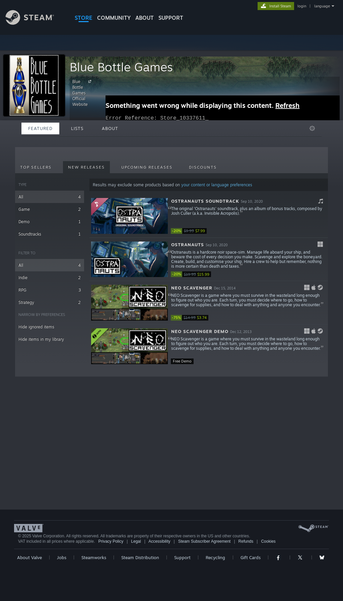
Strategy (49, 302)
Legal (136, 541)
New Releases (86, 167)
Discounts (203, 167)
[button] (208, 216)
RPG (49, 290)
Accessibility (159, 541)
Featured (40, 128)
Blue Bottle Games (121, 66)
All (49, 197)
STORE (83, 17)
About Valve (29, 557)
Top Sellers (36, 167)
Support (182, 557)
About (144, 17)
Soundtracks (49, 234)
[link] (191, 231)
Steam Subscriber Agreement (204, 541)
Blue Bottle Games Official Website (82, 93)
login (301, 6)
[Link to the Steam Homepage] (34, 23)
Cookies (268, 541)
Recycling (215, 557)
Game (49, 209)
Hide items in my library (41, 339)
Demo (49, 221)
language (322, 6)
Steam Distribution (140, 557)
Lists (77, 128)
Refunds (246, 541)
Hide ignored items (36, 326)
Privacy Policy (110, 541)
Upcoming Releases (147, 167)
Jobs (61, 557)
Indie (49, 277)
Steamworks (93, 557)
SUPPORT (170, 17)
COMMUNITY (114, 17)
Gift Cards (251, 557)
